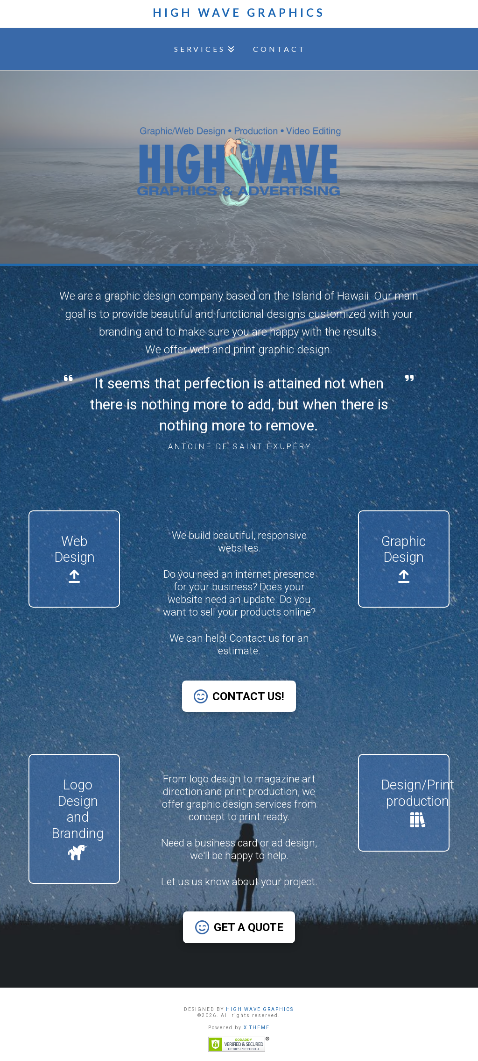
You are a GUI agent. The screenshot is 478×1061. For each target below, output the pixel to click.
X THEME (257, 1027)
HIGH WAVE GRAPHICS (260, 1009)
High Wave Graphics (239, 12)
